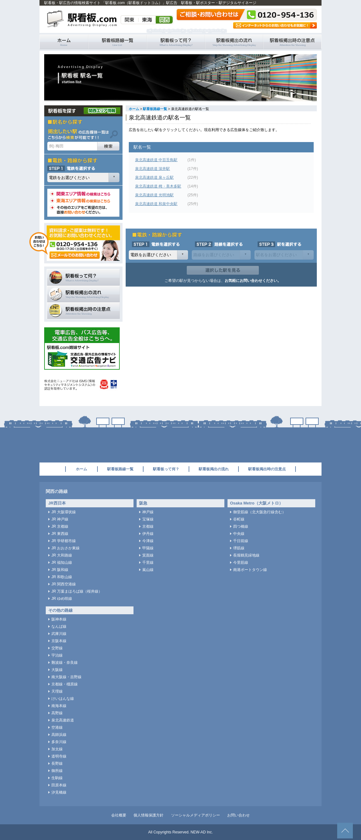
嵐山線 (148, 570)
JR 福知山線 (61, 562)
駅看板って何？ (176, 41)
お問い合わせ (238, 815)
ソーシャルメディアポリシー (195, 815)
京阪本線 (58, 641)
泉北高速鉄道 (62, 720)
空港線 (57, 727)
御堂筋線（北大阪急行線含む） (259, 512)
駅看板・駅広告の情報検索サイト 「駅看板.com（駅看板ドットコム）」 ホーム (63, 41)
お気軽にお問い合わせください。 (253, 280)
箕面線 (148, 555)
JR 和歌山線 (61, 577)
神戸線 (148, 512)
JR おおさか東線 (65, 548)
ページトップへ (345, 830)
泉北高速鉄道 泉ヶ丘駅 (154, 177)
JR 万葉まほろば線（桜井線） (76, 591)
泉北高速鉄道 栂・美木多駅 (158, 186)
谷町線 (238, 519)
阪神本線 (58, 619)
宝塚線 (148, 519)
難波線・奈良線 (64, 662)
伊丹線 (148, 533)
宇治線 (57, 655)
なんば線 (58, 626)
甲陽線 (148, 548)
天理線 (57, 691)
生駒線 (57, 778)
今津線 (148, 541)
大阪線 (57, 670)
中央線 (238, 533)
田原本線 (58, 785)
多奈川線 (58, 742)
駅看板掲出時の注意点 (292, 41)
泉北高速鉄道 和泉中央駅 (156, 204)
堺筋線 (238, 548)
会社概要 (118, 815)
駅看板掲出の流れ (234, 41)
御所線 (57, 771)
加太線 (57, 749)
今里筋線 (240, 562)
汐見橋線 (58, 792)
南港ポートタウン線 (250, 570)
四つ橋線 (240, 526)
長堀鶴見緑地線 (246, 555)
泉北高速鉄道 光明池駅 (154, 195)
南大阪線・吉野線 (66, 677)
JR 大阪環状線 (63, 512)
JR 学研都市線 (63, 541)
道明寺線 (58, 756)
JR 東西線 (59, 533)
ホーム (134, 109)
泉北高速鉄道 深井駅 (152, 168)
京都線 (148, 526)
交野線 (57, 648)
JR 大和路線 (61, 555)
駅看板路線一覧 (117, 41)
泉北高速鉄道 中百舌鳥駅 (156, 160)
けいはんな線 (62, 698)
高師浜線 (58, 734)
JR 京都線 (59, 526)
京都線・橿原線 (64, 684)
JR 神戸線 (59, 519)
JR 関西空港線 (63, 584)
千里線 (148, 562)
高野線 (57, 713)
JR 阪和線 (59, 570)
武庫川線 (58, 633)
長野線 (57, 763)
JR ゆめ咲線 (61, 598)
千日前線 (240, 541)
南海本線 (58, 706)
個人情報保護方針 (148, 815)
